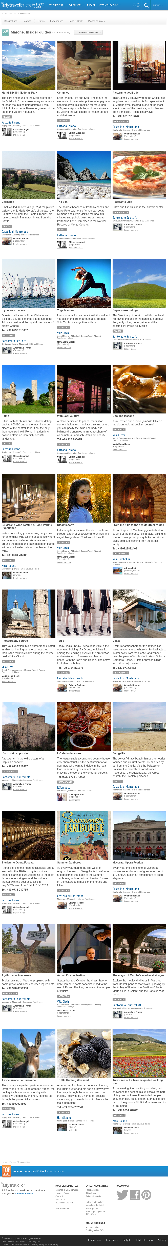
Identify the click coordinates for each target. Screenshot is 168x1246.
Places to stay (96, 21)
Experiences (76, 5)
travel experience (24, 1193)
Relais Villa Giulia (93, 1196)
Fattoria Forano (11, 122)
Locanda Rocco (62, 1193)
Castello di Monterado (126, 127)
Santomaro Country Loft (16, 777)
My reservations (93, 1227)
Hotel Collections (110, 5)
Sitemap (162, 1240)
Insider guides (92, 1208)
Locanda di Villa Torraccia (66, 1190)
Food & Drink (76, 21)
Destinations (57, 5)
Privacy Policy (38, 1244)
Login (136, 4)
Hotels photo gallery (94, 1202)
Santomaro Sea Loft (125, 217)
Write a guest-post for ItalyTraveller (95, 1212)
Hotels (41, 21)
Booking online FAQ (94, 1230)
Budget (91, 5)
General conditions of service (16, 1244)
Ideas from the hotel (94, 1205)
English (158, 5)
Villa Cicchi (63, 333)
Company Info (34, 1241)
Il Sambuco (63, 787)
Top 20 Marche (62, 1208)
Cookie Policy (52, 1244)
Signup (136, 6)
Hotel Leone (9, 565)
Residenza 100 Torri (64, 1203)
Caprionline (19, 1238)
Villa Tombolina (122, 559)
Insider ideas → (20, 135)
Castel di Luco (61, 1196)
